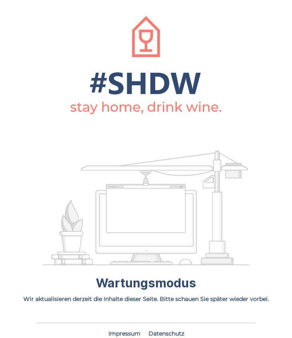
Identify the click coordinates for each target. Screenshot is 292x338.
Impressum (125, 333)
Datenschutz (166, 333)
